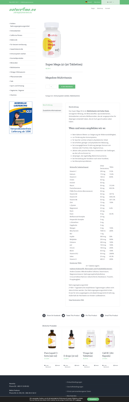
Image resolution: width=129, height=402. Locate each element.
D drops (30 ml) (71, 355)
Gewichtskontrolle (16, 49)
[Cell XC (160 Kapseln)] (110, 339)
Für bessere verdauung (18, 44)
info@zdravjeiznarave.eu (26, 2)
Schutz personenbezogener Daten (79, 391)
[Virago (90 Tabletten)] (91, 339)
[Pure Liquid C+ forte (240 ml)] (52, 339)
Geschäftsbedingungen (75, 387)
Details (58, 365)
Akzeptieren (93, 399)
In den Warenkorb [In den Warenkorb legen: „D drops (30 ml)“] (67, 366)
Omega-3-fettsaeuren (17, 72)
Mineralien (14, 63)
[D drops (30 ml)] (71, 339)
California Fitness (16, 35)
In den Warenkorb (67, 86)
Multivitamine (75, 96)
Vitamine (13, 95)
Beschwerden (71, 396)
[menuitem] (88, 2)
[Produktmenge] (51, 86)
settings (78, 400)
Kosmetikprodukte (16, 58)
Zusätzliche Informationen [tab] (52, 110)
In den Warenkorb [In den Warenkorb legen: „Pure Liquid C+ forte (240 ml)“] (48, 366)
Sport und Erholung (17, 86)
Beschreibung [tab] (47, 105)
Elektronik (13, 40)
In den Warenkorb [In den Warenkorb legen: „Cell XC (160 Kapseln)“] (106, 366)
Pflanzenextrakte (16, 77)
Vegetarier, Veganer (17, 90)
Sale (11, 81)
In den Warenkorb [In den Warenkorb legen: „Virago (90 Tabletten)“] (87, 366)
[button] (116, 8)
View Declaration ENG (76, 300)
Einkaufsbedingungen (74, 382)
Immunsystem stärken (61, 96)
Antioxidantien (15, 31)
